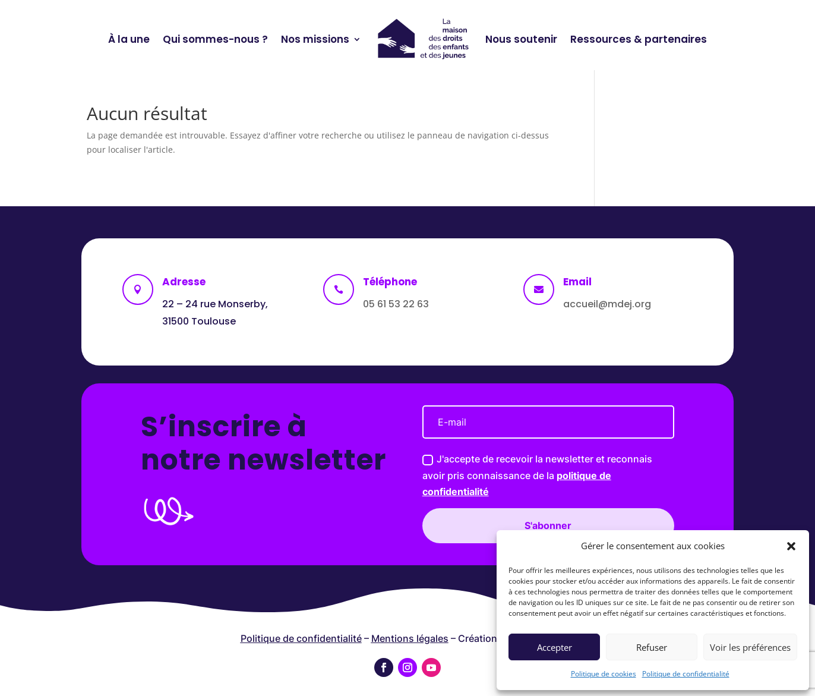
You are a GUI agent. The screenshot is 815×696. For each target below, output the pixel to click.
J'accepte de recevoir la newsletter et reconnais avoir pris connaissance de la (401, 475)
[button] (791, 546)
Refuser (651, 647)
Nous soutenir (521, 39)
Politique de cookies (603, 674)
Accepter (554, 647)
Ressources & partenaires (638, 39)
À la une (129, 39)
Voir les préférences (750, 647)
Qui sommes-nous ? (215, 39)
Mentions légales (409, 638)
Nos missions (315, 39)
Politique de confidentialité (685, 674)
